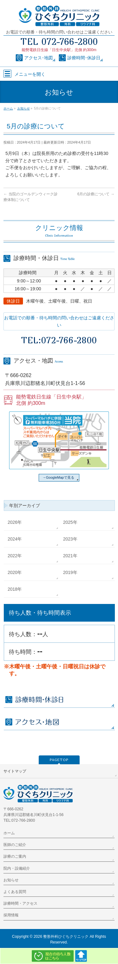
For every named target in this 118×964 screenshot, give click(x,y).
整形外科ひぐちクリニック (65, 936)
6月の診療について (96, 194)
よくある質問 (14, 892)
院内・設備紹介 (16, 868)
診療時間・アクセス (20, 903)
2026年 (15, 522)
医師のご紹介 (14, 845)
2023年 (70, 538)
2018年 (15, 589)
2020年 (15, 572)
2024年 (15, 538)
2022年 (15, 555)
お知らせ (11, 880)
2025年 (70, 522)
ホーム (9, 833)
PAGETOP (59, 760)
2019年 (70, 572)
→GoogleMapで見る (58, 477)
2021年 (70, 555)
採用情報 (11, 915)
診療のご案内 (14, 856)
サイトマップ (14, 771)
